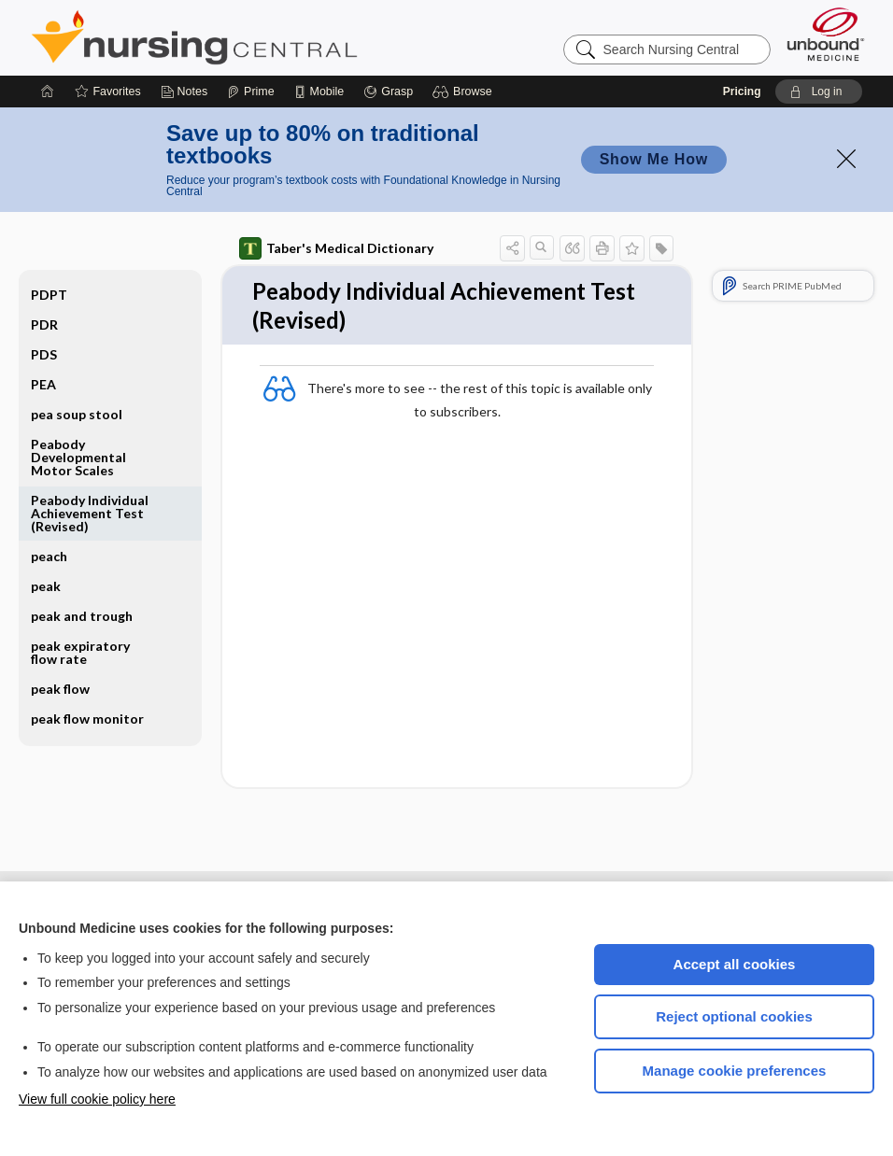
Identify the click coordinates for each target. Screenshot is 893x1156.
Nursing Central (264, 37)
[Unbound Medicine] (826, 34)
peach (49, 556)
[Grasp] (388, 91)
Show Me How (654, 159)
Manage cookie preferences (735, 1070)
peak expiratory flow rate (80, 652)
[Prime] (250, 91)
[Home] (47, 91)
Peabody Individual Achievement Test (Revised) (90, 513)
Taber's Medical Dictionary (336, 248)
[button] (464, 91)
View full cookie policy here (97, 1099)
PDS (44, 354)
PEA (43, 384)
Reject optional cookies (734, 1016)
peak (46, 586)
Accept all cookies (734, 964)
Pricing (742, 91)
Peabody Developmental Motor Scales (78, 457)
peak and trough (82, 616)
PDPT (49, 295)
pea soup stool (76, 414)
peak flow (60, 689)
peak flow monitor (87, 718)
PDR (44, 324)
